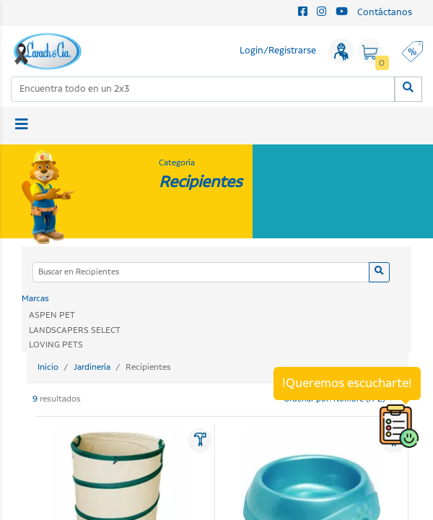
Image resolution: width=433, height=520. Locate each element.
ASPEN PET (52, 315)
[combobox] (203, 89)
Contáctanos (384, 13)
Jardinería (92, 367)
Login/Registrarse (278, 51)
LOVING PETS (56, 345)
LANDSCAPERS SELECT (75, 330)
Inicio (48, 367)
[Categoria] (200, 272)
